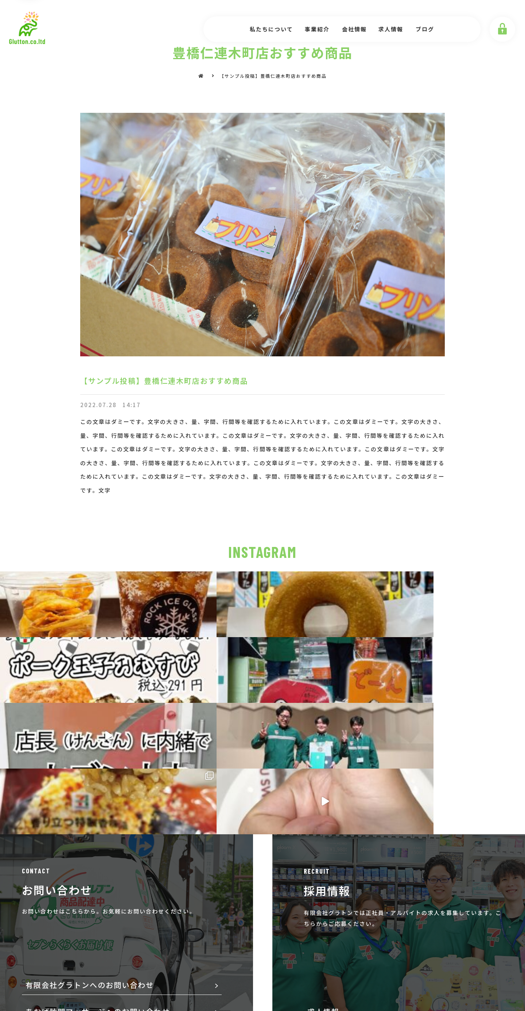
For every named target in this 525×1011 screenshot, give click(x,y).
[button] (262, 908)
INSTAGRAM (262, 552)
